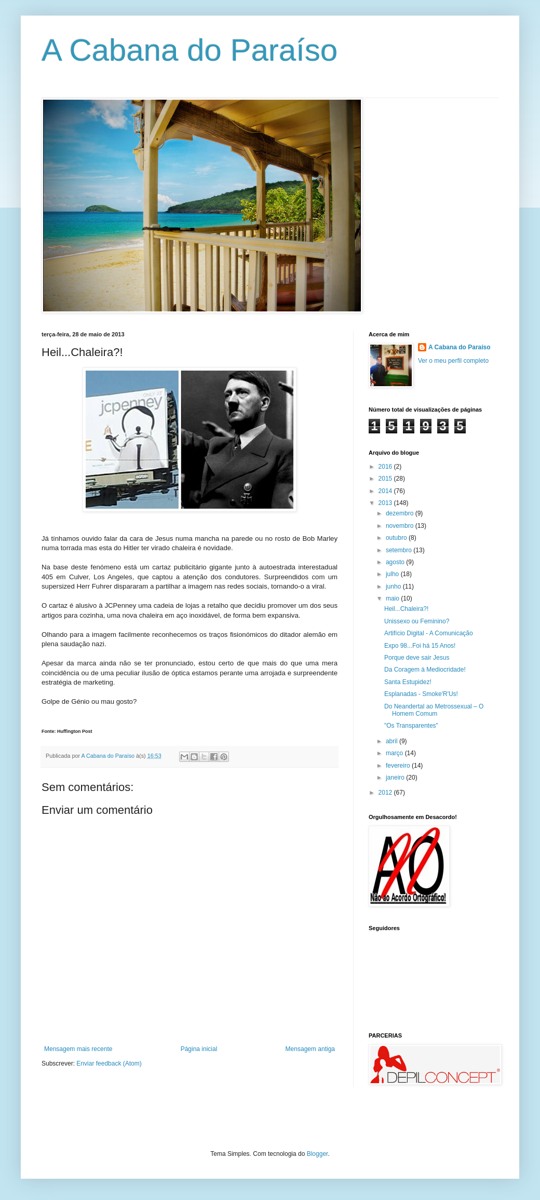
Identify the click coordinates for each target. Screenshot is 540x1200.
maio (393, 598)
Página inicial (199, 1049)
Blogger (317, 1153)
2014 (386, 491)
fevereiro (399, 765)
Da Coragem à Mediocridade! (425, 669)
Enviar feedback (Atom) (108, 1063)
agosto (396, 562)
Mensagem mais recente (78, 1049)
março (395, 753)
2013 (386, 503)
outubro (397, 537)
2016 (386, 466)
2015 (386, 478)
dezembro (400, 513)
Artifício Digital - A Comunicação (428, 633)
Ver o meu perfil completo (453, 360)
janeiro (396, 777)
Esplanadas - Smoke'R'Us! (421, 694)
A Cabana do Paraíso (190, 50)
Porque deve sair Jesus (416, 657)
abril (392, 741)
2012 (386, 792)
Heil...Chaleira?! (406, 608)
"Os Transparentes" (411, 725)
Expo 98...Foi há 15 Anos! (419, 645)
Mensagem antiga (310, 1049)
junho (394, 586)
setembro (399, 550)
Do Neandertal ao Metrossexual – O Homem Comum (433, 710)
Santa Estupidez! (407, 682)
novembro (400, 525)
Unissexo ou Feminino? (416, 621)
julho (393, 574)
